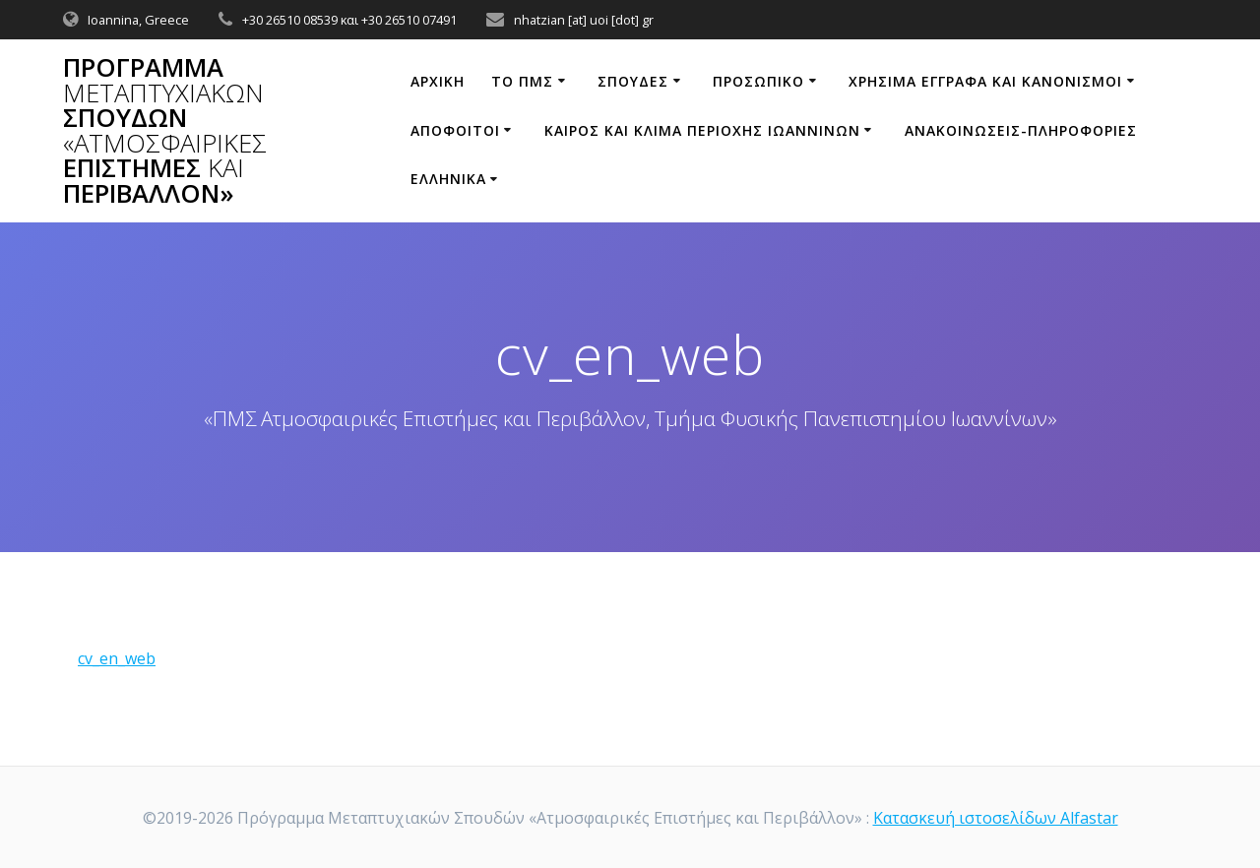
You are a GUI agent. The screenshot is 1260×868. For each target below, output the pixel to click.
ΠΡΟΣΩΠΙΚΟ (758, 81)
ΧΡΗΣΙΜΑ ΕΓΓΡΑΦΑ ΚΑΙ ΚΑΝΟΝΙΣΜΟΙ (985, 81)
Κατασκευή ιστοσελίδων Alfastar (995, 818)
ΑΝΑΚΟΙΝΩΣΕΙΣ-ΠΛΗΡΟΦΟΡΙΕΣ (1021, 130)
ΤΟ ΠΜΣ (522, 81)
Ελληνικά (448, 178)
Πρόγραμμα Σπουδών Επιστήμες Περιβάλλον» (165, 131)
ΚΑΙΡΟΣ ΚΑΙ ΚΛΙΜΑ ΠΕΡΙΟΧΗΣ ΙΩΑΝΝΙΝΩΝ (702, 130)
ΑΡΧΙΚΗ (437, 81)
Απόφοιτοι (455, 130)
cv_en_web (117, 658)
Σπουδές (633, 81)
